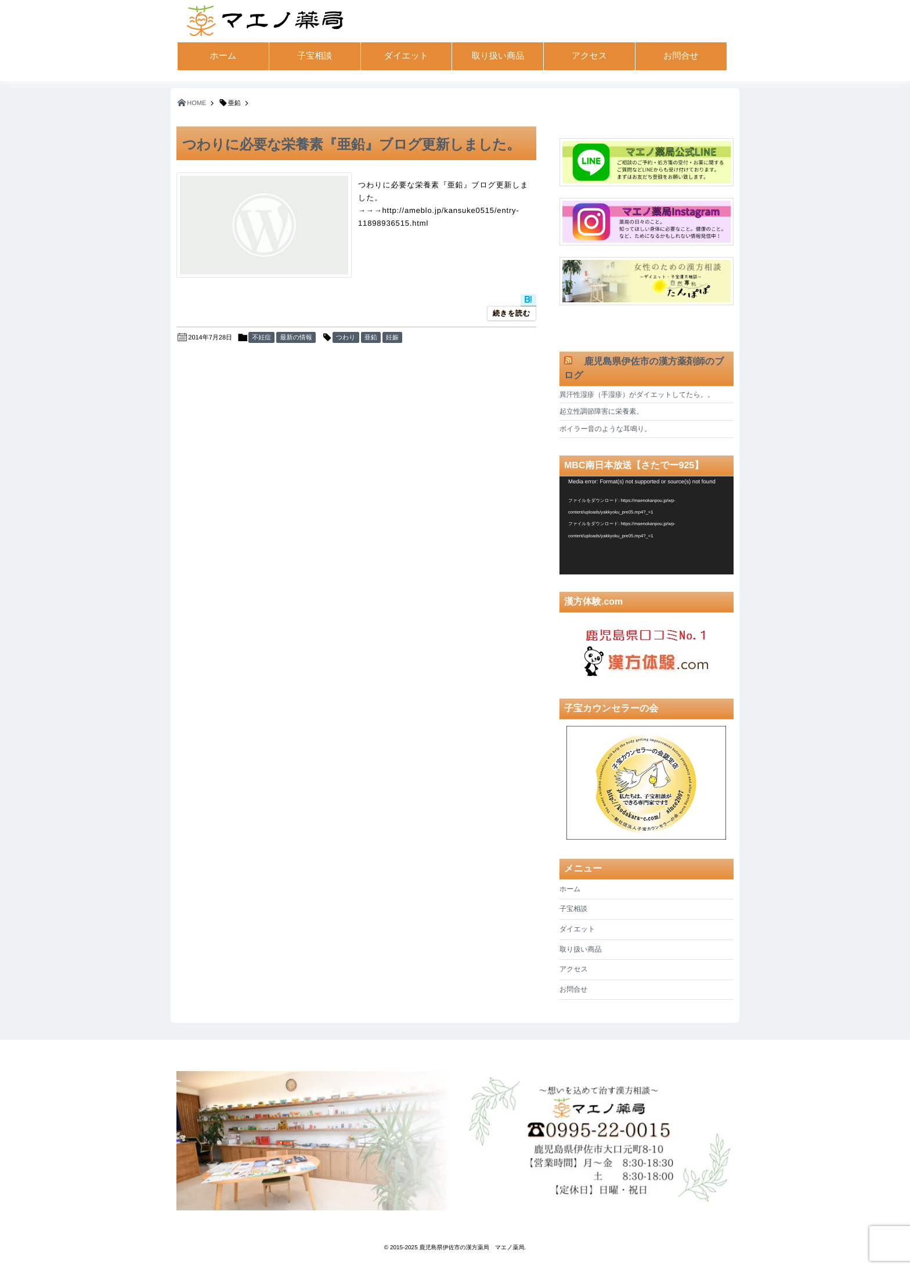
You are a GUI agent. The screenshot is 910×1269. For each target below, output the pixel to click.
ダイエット (406, 56)
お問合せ (681, 56)
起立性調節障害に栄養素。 (601, 411)
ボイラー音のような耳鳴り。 (605, 429)
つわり (346, 337)
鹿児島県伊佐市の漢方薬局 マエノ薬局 (472, 1248)
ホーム (223, 56)
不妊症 (261, 337)
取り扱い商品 (497, 56)
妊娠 (392, 337)
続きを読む (511, 313)
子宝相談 (314, 56)
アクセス (589, 56)
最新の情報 (296, 337)
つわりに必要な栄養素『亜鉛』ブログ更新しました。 (351, 145)
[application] (646, 525)
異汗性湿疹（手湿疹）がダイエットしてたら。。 (636, 395)
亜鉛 (370, 337)
